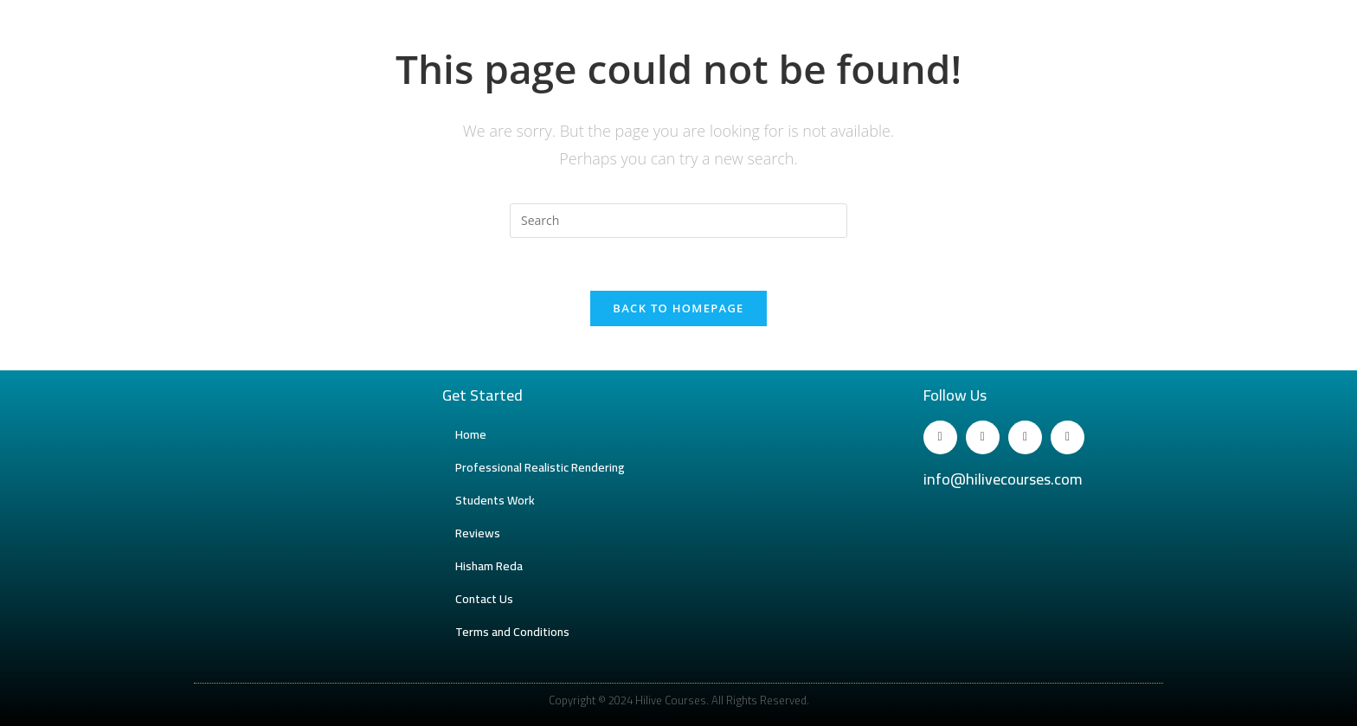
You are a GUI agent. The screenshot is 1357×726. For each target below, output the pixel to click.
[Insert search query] (678, 220)
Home (470, 434)
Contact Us (484, 599)
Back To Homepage (678, 308)
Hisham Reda (489, 566)
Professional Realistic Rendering (540, 467)
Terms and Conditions (512, 631)
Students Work (495, 500)
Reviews (477, 533)
